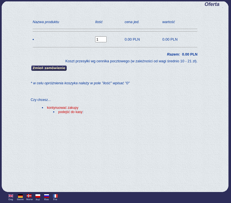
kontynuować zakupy (62, 108)
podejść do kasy (70, 112)
